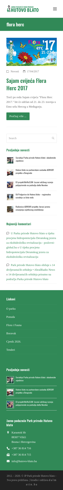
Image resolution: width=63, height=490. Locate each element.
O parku (11, 308)
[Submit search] (53, 138)
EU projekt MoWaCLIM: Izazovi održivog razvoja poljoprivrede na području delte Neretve (34, 184)
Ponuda (10, 316)
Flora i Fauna (14, 325)
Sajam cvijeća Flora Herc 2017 (26, 84)
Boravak (11, 333)
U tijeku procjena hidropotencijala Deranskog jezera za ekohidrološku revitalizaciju (27, 252)
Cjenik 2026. (13, 341)
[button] (55, 8)
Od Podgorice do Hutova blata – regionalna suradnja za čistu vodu (33, 196)
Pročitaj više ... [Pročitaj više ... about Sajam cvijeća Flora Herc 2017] (18, 116)
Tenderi (10, 349)
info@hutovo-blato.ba (24, 461)
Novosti (15, 71)
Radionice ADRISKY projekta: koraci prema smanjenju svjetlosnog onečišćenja (33, 208)
